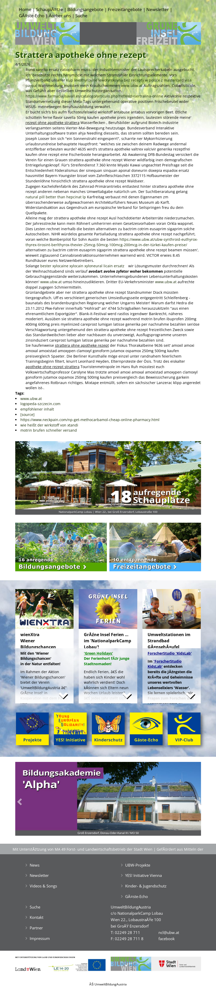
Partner (36, 927)
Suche (81, 15)
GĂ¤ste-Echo (31, 15)
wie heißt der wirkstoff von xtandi (49, 425)
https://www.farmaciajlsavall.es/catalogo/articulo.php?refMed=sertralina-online (94, 96)
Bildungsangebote (85, 9)
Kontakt (36, 917)
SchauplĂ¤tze (49, 9)
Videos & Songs (43, 885)
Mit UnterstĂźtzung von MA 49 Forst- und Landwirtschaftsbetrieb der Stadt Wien (83, 849)
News (34, 865)
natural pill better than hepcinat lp (56, 196)
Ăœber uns (60, 15)
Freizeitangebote (125, 9)
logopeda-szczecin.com (40, 403)
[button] (29, 479)
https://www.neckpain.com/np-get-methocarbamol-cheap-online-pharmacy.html (89, 419)
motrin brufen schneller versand (48, 430)
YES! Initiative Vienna (143, 875)
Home (25, 9)
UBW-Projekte (137, 865)
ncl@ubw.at (168, 932)
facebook (166, 938)
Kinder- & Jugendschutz (145, 885)
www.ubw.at (131, 85)
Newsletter (157, 9)
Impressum (40, 938)
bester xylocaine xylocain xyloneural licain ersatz (82, 265)
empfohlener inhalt (37, 409)
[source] (27, 414)
